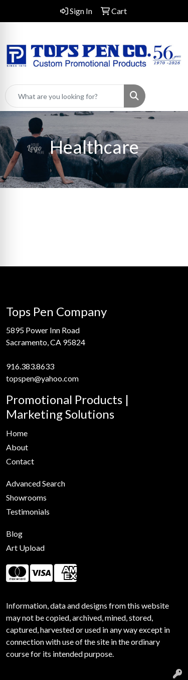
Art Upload (25, 547)
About (17, 447)
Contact (20, 461)
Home (17, 433)
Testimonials (28, 511)
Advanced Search (35, 483)
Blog (14, 533)
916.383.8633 (30, 366)
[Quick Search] (64, 96)
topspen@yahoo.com (42, 378)
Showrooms (26, 497)
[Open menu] (168, 96)
